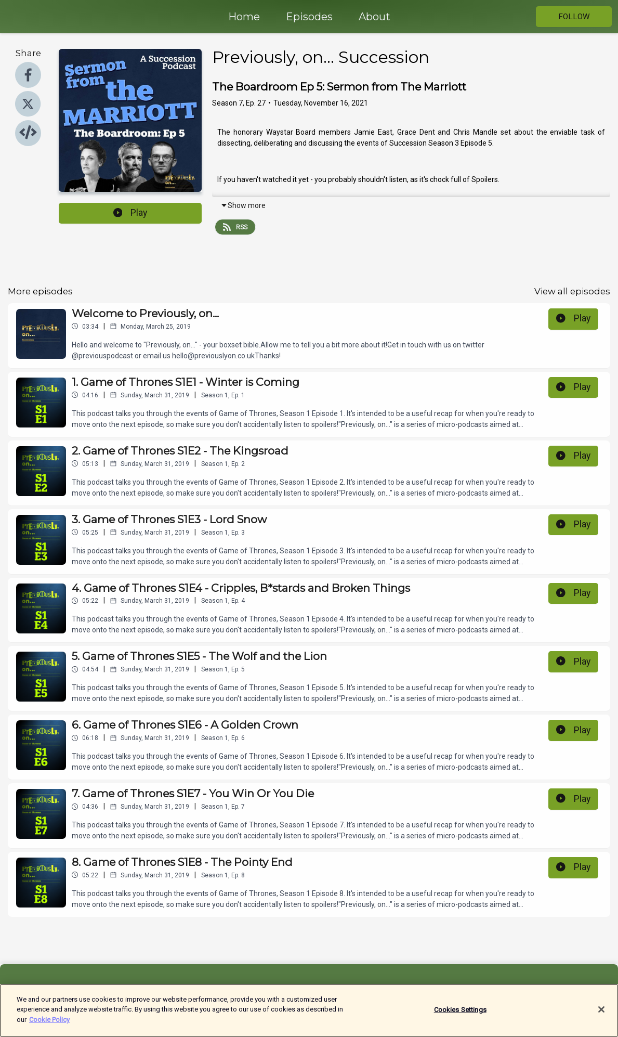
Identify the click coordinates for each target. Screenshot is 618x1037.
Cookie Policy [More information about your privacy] (49, 1024)
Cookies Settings (460, 1014)
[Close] (601, 1013)
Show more (243, 205)
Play (130, 213)
